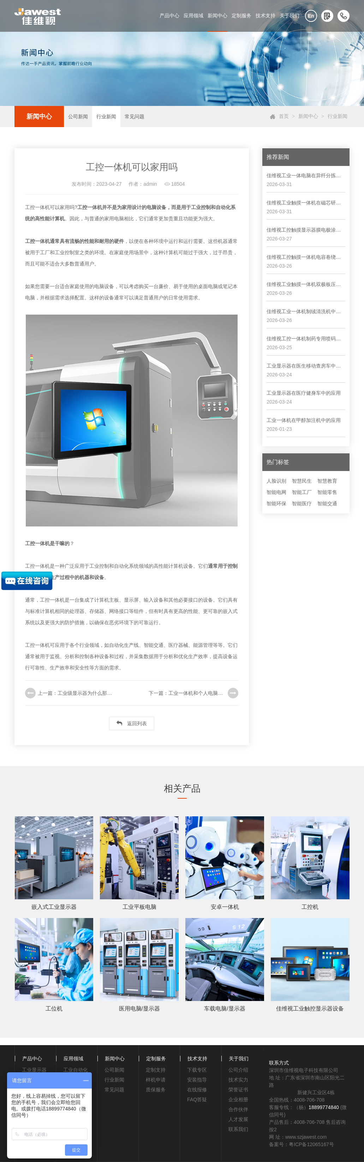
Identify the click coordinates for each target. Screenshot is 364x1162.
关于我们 (289, 15)
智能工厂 (302, 492)
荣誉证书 (238, 1089)
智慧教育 (327, 481)
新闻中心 (217, 15)
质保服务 (156, 1089)
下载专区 (197, 1070)
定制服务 (241, 15)
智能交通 (327, 503)
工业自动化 (75, 1070)
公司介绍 (238, 1070)
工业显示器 (34, 1070)
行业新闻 (106, 116)
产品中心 (169, 15)
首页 (284, 116)
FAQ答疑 (197, 1099)
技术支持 (265, 15)
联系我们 (238, 1129)
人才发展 (238, 1119)
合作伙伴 (238, 1109)
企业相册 (238, 1099)
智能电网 (276, 492)
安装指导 (197, 1080)
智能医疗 (302, 503)
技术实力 (238, 1080)
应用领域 (193, 15)
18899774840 (324, 1107)
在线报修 (197, 1089)
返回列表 (132, 723)
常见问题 (134, 116)
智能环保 (276, 503)
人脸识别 (276, 481)
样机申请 (156, 1080)
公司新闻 (78, 116)
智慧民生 (302, 481)
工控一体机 (89, 207)
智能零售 (327, 492)
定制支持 (156, 1070)
